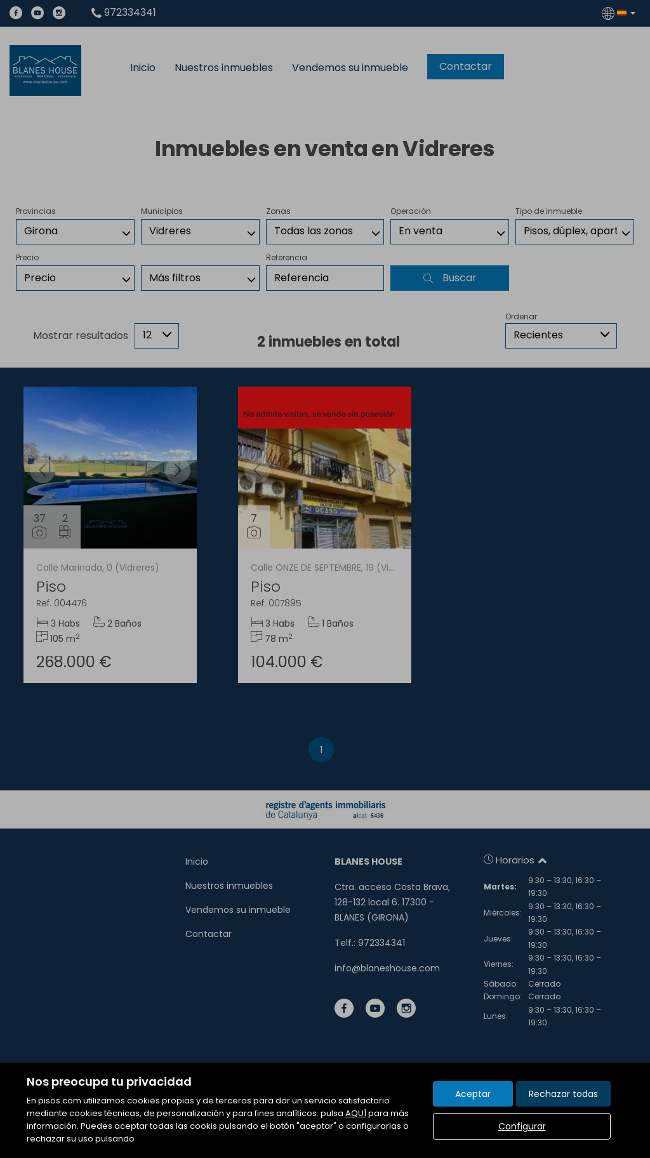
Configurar (522, 1126)
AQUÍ (355, 1113)
